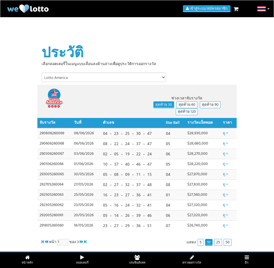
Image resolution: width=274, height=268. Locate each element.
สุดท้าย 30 (163, 105)
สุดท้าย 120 (187, 112)
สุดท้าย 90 (210, 105)
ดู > (225, 133)
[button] (263, 9)
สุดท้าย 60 (187, 105)
